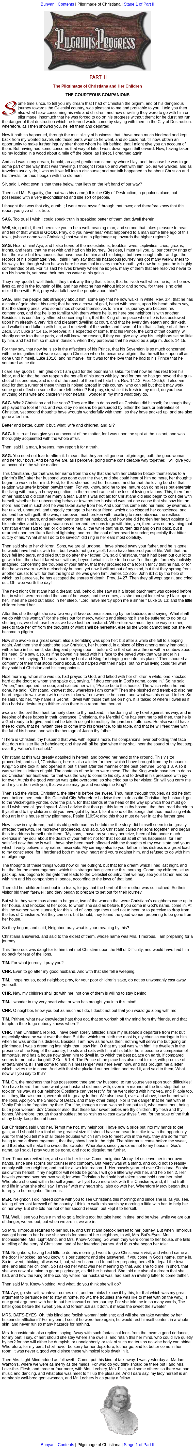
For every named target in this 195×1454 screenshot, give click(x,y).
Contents (66, 4)
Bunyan (47, 4)
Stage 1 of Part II (139, 4)
